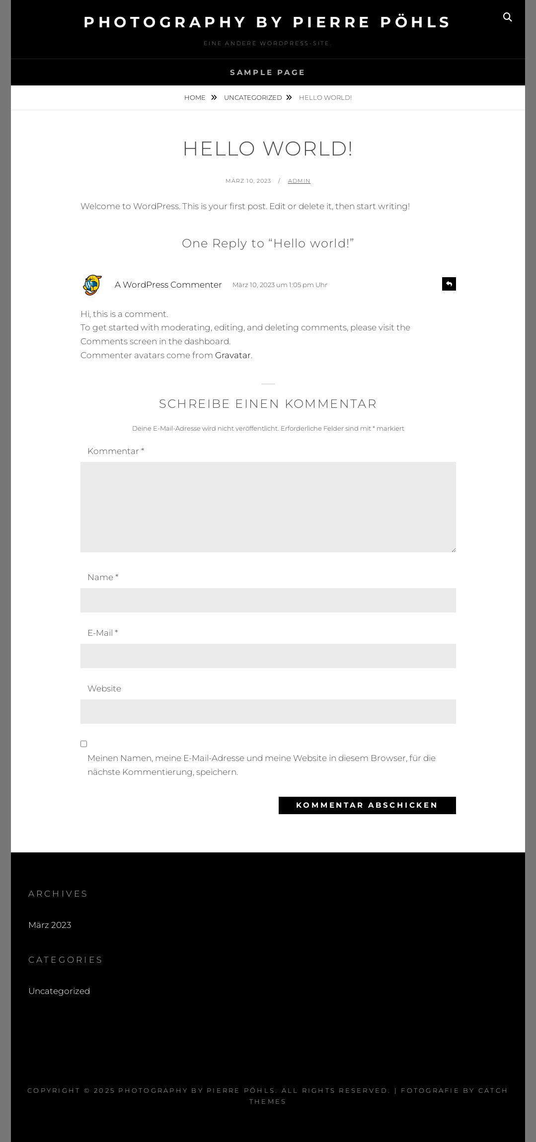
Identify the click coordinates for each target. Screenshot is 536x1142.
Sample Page (268, 72)
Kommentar (115, 451)
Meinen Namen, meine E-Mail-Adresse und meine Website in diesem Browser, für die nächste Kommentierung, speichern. (261, 765)
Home (195, 97)
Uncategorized (253, 97)
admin (299, 180)
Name (102, 577)
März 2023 (49, 925)
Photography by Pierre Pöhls (268, 22)
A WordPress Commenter (168, 285)
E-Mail (102, 633)
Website (104, 688)
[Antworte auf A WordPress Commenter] (449, 284)
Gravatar (233, 355)
